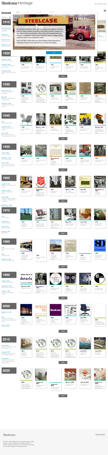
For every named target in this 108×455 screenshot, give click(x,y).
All (10, 17)
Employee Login (100, 4)
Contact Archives (100, 434)
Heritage (25, 3)
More (63, 76)
